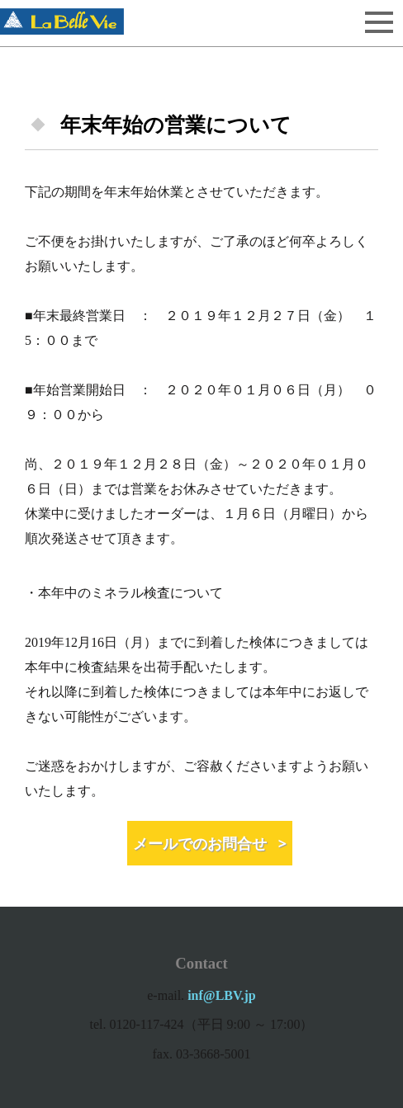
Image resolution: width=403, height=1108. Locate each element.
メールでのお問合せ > (210, 843)
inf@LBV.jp (221, 995)
